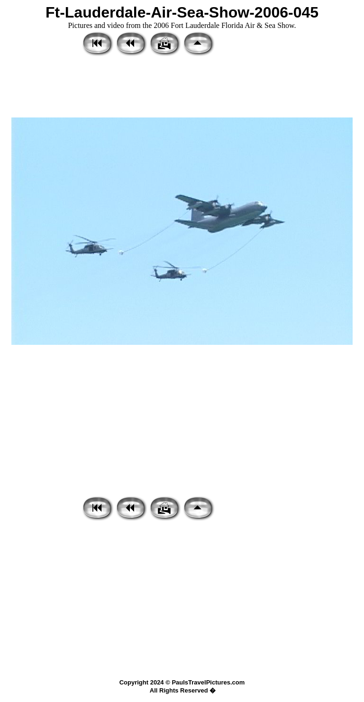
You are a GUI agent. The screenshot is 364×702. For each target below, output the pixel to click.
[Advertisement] (182, 87)
